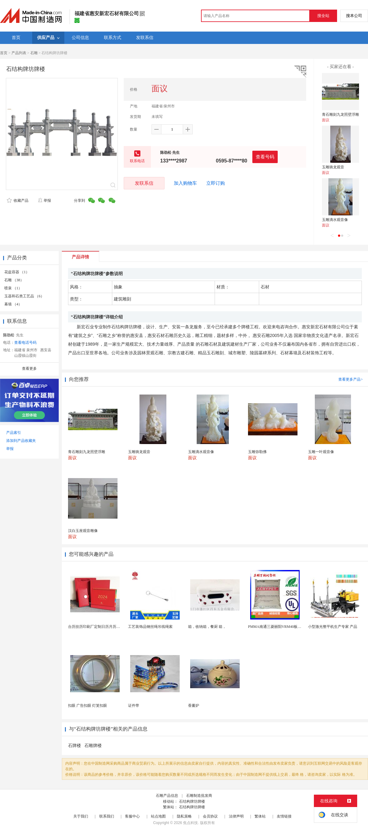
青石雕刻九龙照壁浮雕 (340, 114)
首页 (3, 53)
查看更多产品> (350, 379)
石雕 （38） (14, 280)
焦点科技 (190, 823)
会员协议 (210, 816)
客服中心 (132, 816)
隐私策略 (184, 816)
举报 (44, 200)
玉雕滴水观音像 (335, 220)
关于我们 (80, 816)
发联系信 (144, 183)
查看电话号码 (25, 342)
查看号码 (265, 156)
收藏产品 (17, 200)
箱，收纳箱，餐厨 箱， (207, 626)
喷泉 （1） (13, 288)
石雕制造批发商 (199, 795)
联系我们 (106, 816)
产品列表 (18, 53)
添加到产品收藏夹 (21, 440)
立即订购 (215, 183)
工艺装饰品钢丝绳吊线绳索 (150, 626)
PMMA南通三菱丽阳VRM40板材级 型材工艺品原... (289, 626)
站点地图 (158, 816)
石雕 (34, 53)
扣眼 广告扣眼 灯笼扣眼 (87, 705)
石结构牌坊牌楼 (192, 801)
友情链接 (284, 816)
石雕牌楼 (93, 745)
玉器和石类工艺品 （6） (24, 296)
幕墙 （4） (13, 304)
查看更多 (29, 368)
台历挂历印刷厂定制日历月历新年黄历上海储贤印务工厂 (114, 626)
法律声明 (236, 816)
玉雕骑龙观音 (333, 167)
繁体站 (260, 816)
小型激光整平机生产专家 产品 (332, 626)
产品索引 (13, 432)
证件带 (133, 705)
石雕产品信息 (167, 795)
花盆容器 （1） (16, 272)
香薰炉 (193, 705)
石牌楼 (74, 745)
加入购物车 (185, 183)
